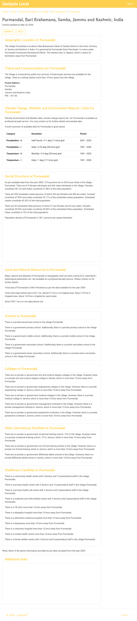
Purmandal (74, 11)
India (13, 11)
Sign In (130, 4)
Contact (125, 615)
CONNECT (9, 31)
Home (5, 11)
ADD (20, 31)
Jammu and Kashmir (28, 11)
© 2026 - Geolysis (17, 615)
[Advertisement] (51, 240)
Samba (44, 11)
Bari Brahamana (58, 11)
